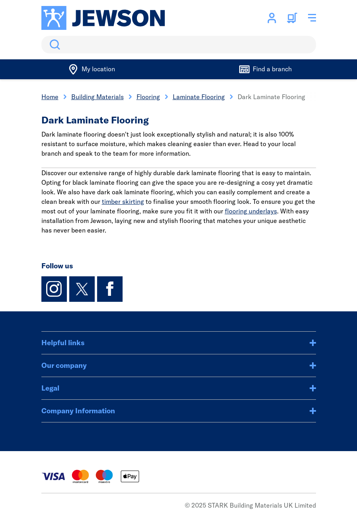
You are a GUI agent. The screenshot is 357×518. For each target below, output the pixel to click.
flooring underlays (251, 211)
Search (53, 44)
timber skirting (123, 201)
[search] (178, 44)
